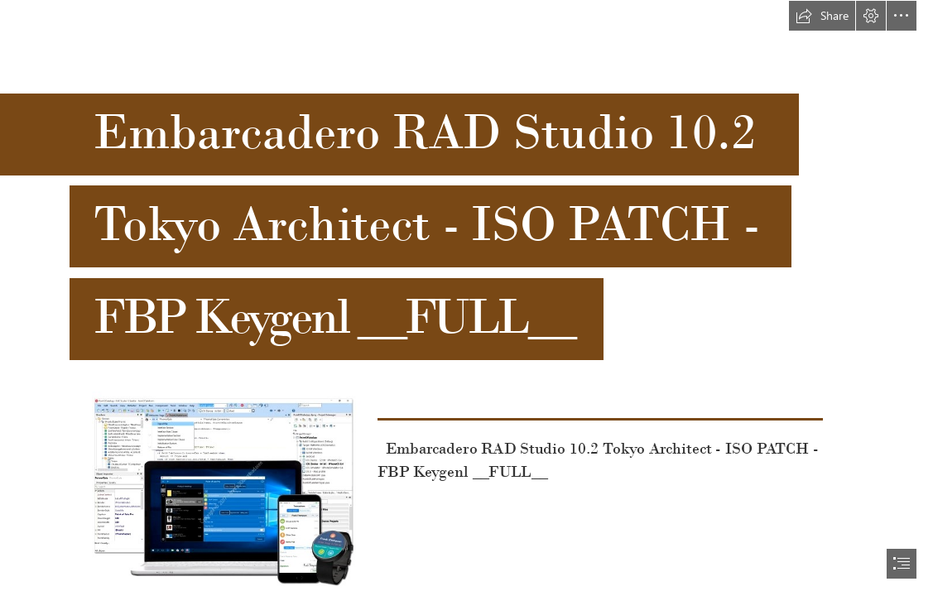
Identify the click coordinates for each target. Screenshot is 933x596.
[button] (822, 16)
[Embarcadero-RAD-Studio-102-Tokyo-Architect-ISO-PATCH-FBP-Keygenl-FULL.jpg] (230, 492)
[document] (466, 298)
